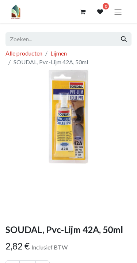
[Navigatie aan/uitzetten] (118, 12)
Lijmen (58, 53)
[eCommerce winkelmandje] (82, 11)
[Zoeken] (124, 39)
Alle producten (23, 53)
